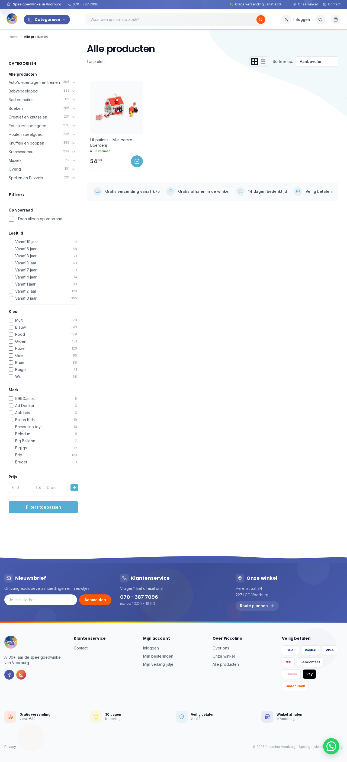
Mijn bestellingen (158, 656)
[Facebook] (9, 675)
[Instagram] (21, 675)
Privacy (10, 747)
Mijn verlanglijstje (158, 664)
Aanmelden (95, 599)
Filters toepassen (43, 507)
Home (13, 37)
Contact (331, 4)
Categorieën (47, 19)
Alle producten (23, 74)
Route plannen (257, 605)
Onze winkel (305, 4)
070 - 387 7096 (83, 4)
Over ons (221, 648)
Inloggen (151, 648)
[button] (331, 746)
